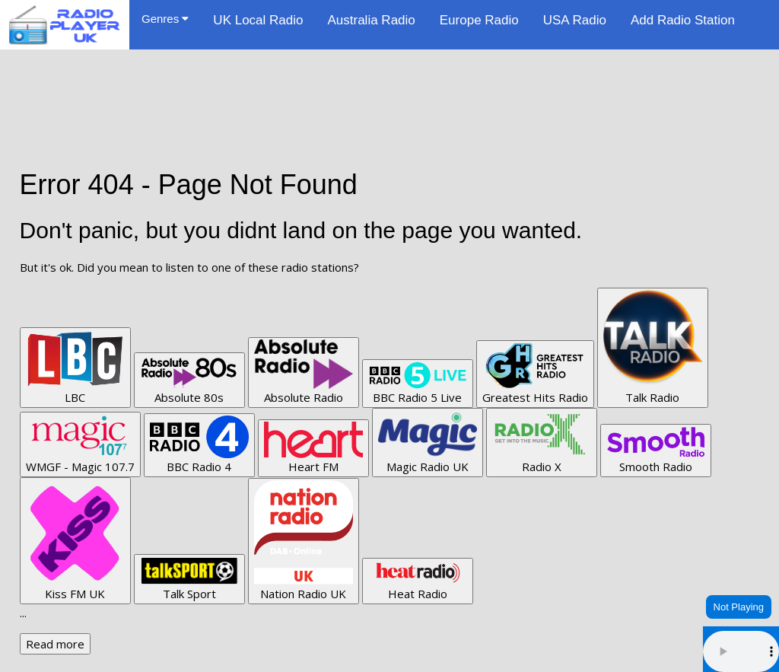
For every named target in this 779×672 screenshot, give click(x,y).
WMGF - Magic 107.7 (80, 444)
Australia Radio (371, 20)
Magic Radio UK (427, 441)
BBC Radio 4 (199, 445)
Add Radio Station (683, 20)
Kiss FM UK (75, 539)
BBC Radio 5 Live (417, 383)
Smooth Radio (655, 450)
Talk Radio (652, 347)
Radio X (541, 441)
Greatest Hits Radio (535, 373)
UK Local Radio (258, 20)
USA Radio (574, 20)
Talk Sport (189, 578)
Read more (55, 643)
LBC (75, 367)
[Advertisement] (389, 83)
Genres (165, 18)
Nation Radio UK (303, 540)
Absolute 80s (189, 380)
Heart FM (313, 448)
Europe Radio (479, 20)
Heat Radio (417, 580)
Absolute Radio (303, 372)
